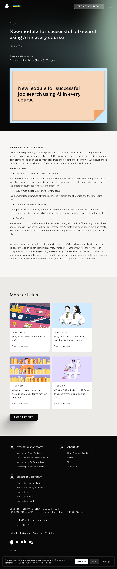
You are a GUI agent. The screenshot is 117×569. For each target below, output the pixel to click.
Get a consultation (89, 6)
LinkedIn (26, 60)
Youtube (49, 533)
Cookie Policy (45, 562)
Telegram (51, 60)
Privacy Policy (31, 562)
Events (70, 457)
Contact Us (72, 466)
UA (15, 550)
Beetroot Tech (23, 492)
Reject (94, 561)
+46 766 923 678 (26, 525)
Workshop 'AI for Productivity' (30, 462)
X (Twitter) (38, 60)
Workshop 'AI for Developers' (30, 466)
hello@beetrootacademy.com (32, 520)
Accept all (81, 561)
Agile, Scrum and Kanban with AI (32, 457)
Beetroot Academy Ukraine (29, 483)
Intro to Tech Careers (96, 255)
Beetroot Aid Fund (25, 501)
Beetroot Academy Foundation (31, 487)
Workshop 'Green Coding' (29, 453)
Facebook (15, 60)
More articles (23, 417)
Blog (69, 462)
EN (11, 550)
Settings (106, 561)
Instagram (25, 533)
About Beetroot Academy (79, 453)
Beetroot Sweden (25, 496)
